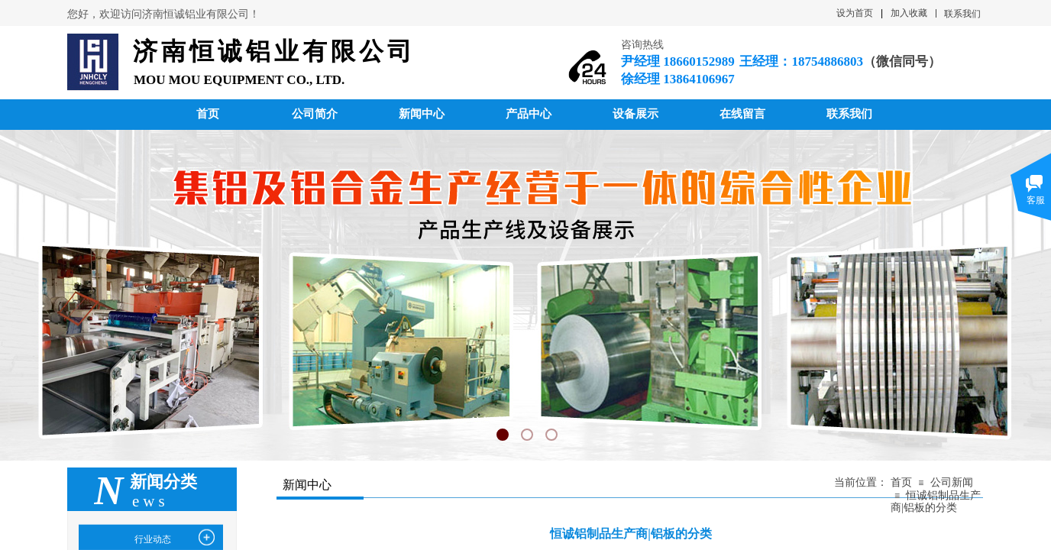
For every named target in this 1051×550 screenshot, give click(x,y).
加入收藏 (909, 13)
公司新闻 (951, 482)
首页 (901, 482)
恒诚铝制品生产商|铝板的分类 (936, 501)
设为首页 (854, 13)
